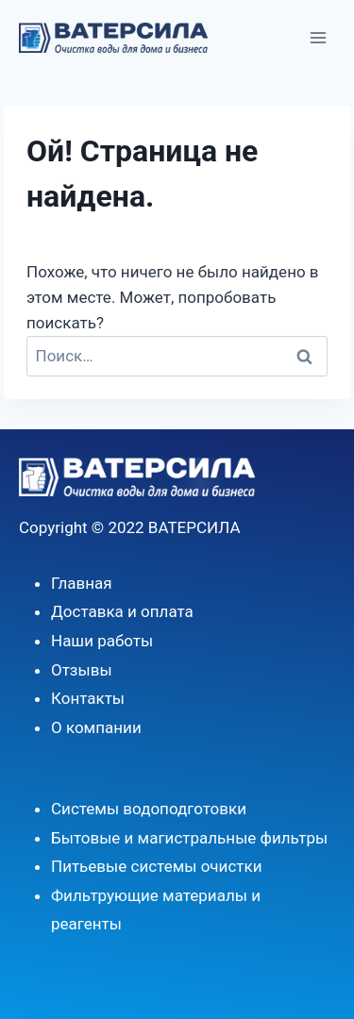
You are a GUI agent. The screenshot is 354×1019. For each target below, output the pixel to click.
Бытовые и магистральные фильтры (189, 837)
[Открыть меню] (317, 37)
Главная (81, 583)
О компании (96, 727)
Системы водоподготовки (148, 808)
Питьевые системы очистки (156, 866)
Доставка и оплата (122, 611)
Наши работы (102, 640)
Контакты (88, 698)
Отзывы (81, 669)
